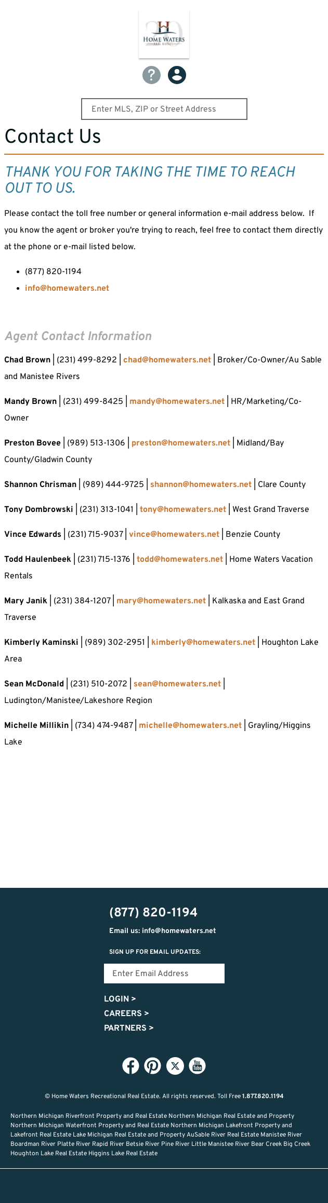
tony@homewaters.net (183, 510)
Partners (129, 1028)
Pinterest (153, 1065)
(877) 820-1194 (313, 16)
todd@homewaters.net (180, 560)
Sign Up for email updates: (155, 952)
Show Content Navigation (15, 12)
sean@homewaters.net (177, 684)
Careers (126, 1014)
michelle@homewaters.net (190, 726)
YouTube (197, 1065)
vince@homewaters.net (174, 535)
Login (120, 999)
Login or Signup (232, 1185)
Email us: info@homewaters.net (162, 931)
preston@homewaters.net (181, 443)
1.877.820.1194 (263, 1096)
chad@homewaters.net (168, 360)
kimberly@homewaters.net (203, 643)
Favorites (164, 1185)
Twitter (175, 1066)
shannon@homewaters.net (201, 485)
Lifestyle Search (130, 1185)
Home (95, 1185)
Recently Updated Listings (198, 1185)
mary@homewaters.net (161, 601)
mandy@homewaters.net (177, 402)
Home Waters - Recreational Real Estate (164, 35)
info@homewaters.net (67, 288)
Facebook (131, 1065)
